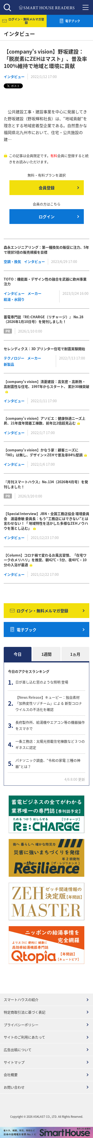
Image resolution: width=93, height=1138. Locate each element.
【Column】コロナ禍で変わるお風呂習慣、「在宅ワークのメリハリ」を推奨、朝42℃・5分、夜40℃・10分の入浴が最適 (45, 560)
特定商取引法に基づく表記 (24, 1012)
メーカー (34, 293)
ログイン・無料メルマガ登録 (39, 611)
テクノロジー (14, 358)
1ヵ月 (75, 654)
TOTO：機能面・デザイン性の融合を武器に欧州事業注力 (45, 281)
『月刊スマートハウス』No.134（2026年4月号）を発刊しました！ (46, 484)
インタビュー (14, 76)
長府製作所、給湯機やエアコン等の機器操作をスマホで (50, 725)
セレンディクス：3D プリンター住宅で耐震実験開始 (44, 348)
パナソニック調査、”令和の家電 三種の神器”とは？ (47, 763)
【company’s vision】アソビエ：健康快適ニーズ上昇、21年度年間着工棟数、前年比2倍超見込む (44, 421)
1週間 (46, 654)
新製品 (9, 364)
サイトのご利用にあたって (24, 1037)
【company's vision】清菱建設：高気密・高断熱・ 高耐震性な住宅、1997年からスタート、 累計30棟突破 (46, 384)
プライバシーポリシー (21, 1024)
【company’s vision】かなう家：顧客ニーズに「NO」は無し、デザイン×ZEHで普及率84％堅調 (43, 452)
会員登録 (47, 188)
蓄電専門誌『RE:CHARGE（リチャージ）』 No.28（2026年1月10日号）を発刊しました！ (43, 319)
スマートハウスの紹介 (21, 999)
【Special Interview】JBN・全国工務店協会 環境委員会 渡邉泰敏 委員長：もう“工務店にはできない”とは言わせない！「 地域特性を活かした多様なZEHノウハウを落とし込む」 (46, 521)
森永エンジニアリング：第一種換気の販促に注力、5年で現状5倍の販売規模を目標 (46, 250)
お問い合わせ (14, 1087)
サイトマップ (14, 1062)
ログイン (47, 217)
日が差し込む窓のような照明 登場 (41, 681)
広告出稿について (17, 1049)
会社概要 (11, 1074)
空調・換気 (12, 261)
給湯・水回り (14, 299)
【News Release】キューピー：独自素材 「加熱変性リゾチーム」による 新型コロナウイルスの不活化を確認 (48, 703)
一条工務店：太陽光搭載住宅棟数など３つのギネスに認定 (50, 744)
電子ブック (23, 630)
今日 (18, 654)
